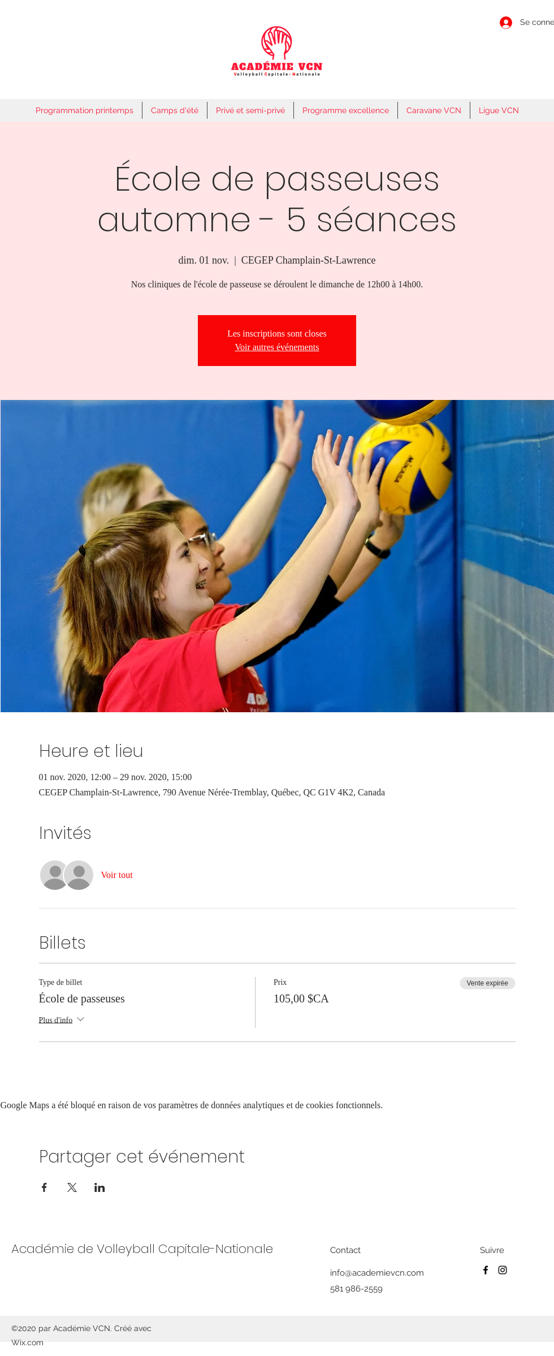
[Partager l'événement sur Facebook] (44, 1187)
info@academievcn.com (377, 1273)
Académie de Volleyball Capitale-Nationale (142, 1249)
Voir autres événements (277, 347)
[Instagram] (502, 1270)
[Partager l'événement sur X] (72, 1187)
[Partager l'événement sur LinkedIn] (99, 1187)
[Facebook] (485, 1270)
